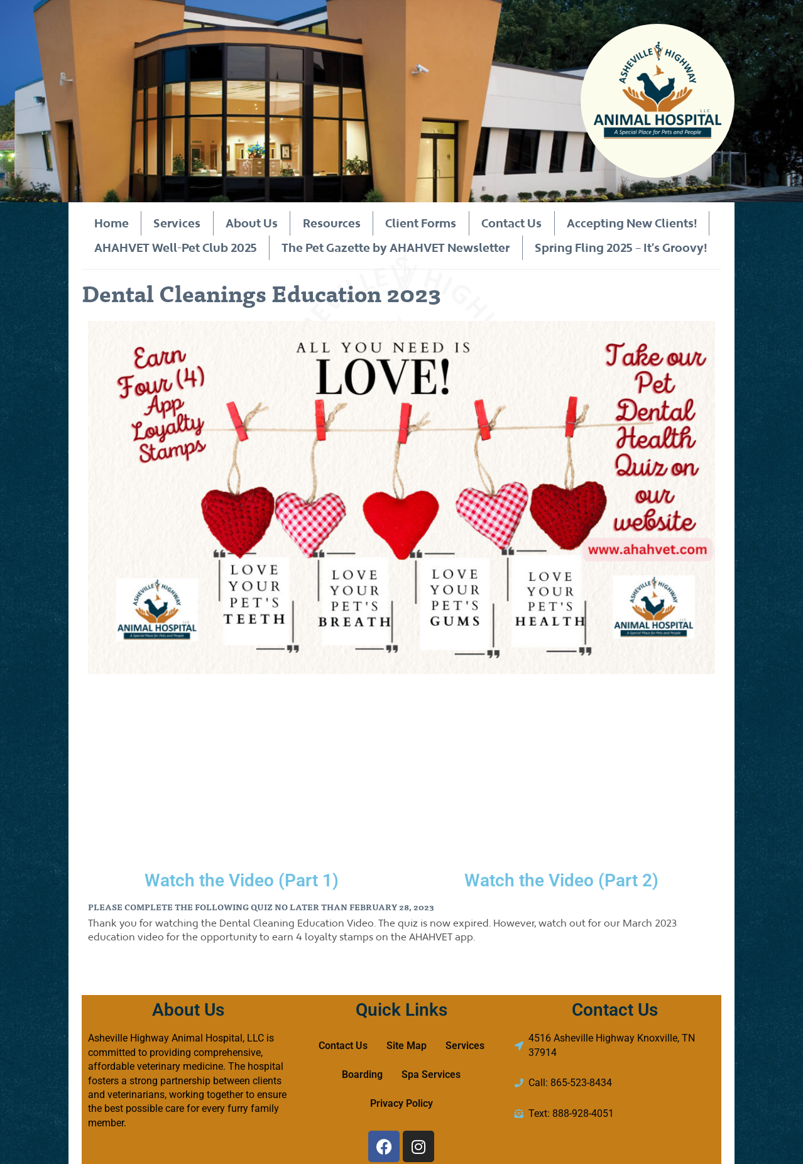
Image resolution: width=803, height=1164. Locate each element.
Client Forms (420, 223)
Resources (331, 223)
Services (176, 223)
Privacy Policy (401, 1103)
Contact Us (511, 223)
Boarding (362, 1074)
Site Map (406, 1046)
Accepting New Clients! (631, 223)
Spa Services (431, 1074)
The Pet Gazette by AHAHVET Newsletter (395, 247)
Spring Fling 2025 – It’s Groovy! (621, 247)
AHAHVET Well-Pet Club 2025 (175, 247)
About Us (252, 223)
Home (111, 223)
